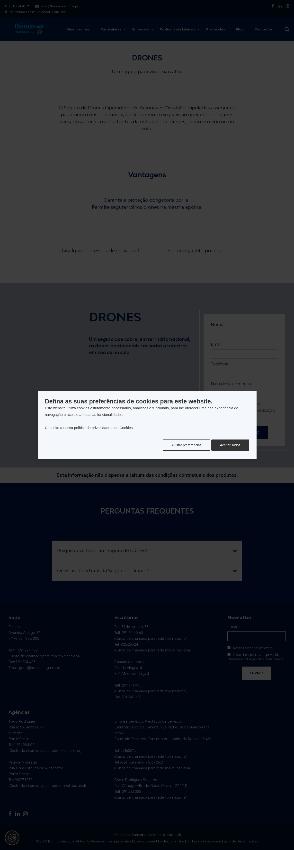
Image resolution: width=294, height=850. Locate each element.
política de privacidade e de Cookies (103, 428)
